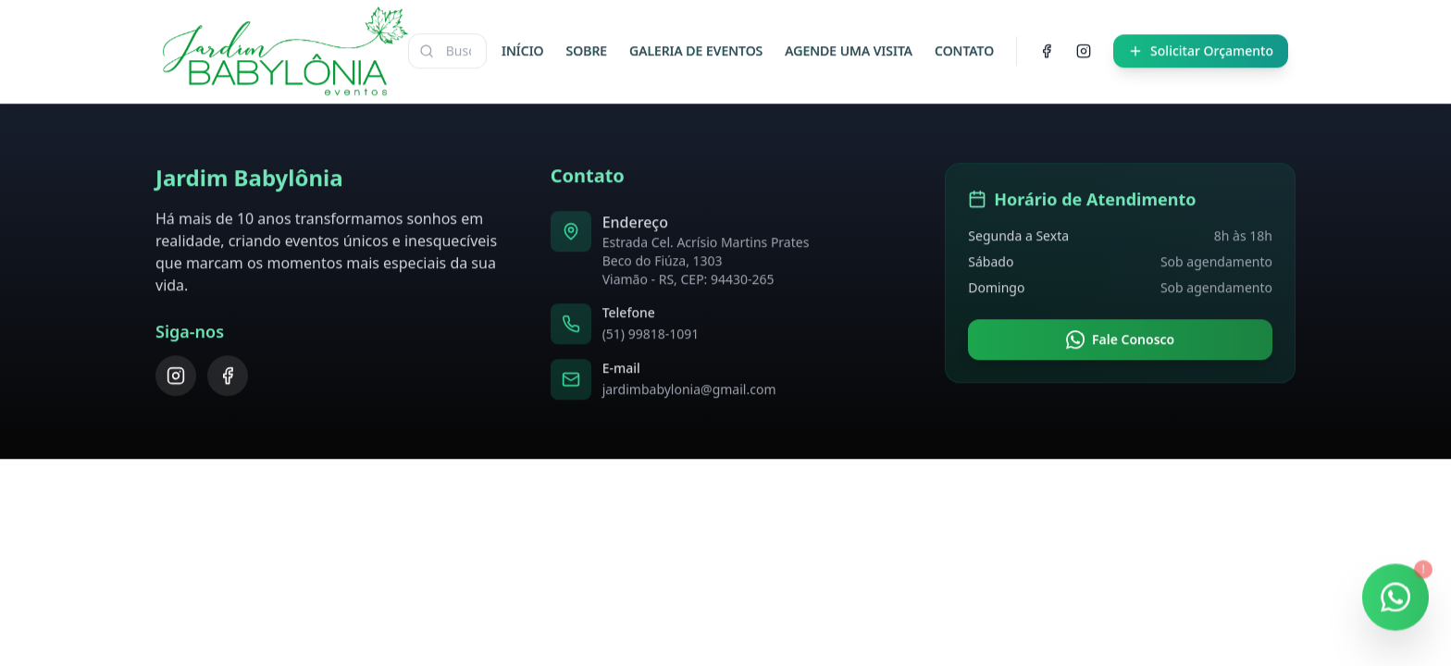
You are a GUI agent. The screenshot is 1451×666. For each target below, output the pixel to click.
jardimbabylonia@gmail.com (689, 386)
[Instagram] (1083, 48)
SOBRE (586, 47)
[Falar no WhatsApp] (1395, 601)
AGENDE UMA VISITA (848, 47)
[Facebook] (1046, 48)
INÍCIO (523, 47)
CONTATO (964, 47)
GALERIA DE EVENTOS (696, 47)
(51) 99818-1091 (651, 330)
